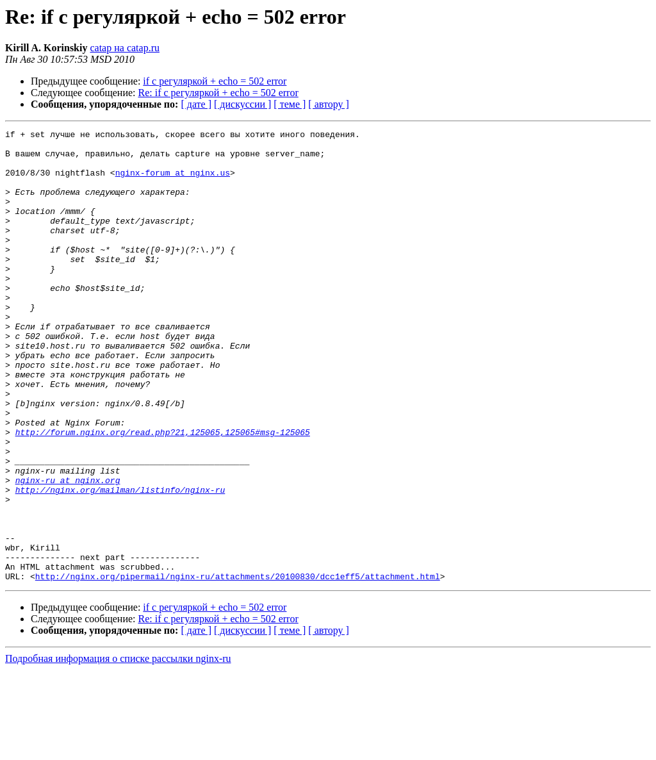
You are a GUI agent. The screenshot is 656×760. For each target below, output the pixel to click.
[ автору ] (328, 104)
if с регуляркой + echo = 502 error (214, 81)
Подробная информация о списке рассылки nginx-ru (118, 748)
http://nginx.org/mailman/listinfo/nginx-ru (120, 562)
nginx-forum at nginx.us (172, 182)
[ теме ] (290, 104)
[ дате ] (196, 104)
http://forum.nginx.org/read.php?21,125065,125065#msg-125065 (162, 493)
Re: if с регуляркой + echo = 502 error (218, 92)
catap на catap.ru (125, 47)
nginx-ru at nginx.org (67, 551)
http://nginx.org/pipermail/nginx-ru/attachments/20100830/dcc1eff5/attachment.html (237, 666)
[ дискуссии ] (242, 104)
